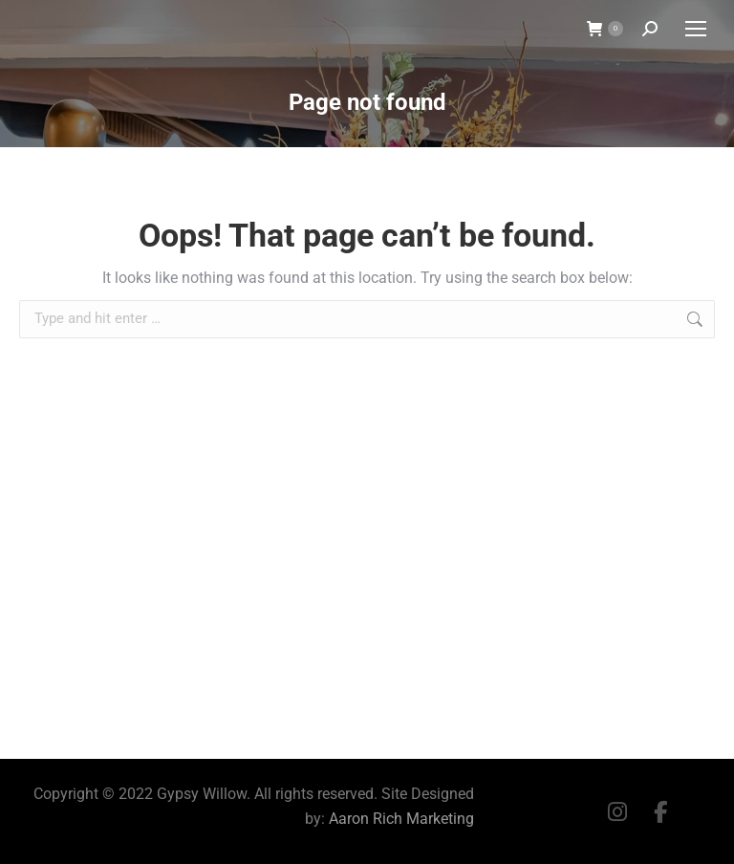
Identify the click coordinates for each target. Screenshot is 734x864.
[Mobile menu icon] (696, 29)
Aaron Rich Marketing (401, 819)
